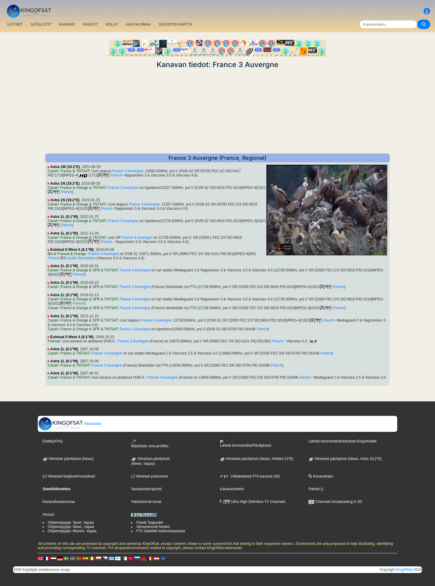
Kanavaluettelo (232, 489)
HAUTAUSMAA (138, 24)
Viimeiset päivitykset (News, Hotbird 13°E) (256, 459)
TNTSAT (82, 171)
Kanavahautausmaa (59, 502)
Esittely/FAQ (53, 441)
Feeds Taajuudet (149, 522)
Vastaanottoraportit (146, 489)
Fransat (63, 254)
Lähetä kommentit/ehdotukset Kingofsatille (342, 441)
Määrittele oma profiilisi (149, 443)
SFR (96, 270)
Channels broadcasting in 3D (335, 502)
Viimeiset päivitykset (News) (68, 459)
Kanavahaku (320, 476)
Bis (50, 254)
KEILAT (112, 24)
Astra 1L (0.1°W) (64, 217)
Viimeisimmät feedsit (152, 527)
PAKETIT (90, 24)
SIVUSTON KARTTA (175, 24)
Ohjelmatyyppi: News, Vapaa (71, 527)
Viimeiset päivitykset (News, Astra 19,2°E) (345, 459)
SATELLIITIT (41, 24)
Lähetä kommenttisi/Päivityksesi (245, 444)
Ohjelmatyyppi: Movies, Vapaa (72, 531)
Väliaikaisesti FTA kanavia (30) (250, 476)
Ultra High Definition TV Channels (252, 502)
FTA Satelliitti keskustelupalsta (160, 531)
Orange (82, 188)
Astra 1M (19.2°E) (65, 167)
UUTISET (15, 24)
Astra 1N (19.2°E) (64, 183)
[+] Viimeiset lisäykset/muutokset (69, 476)
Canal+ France (60, 171)
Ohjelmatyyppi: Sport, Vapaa (71, 522)
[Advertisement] (217, 111)
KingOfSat (404, 570)
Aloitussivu (70, 424)
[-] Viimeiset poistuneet (149, 476)
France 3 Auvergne (127, 171)
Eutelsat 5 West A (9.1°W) (72, 250)
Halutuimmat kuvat (146, 502)
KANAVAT (67, 24)
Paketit (314, 489)
